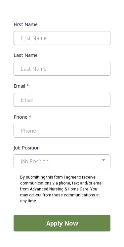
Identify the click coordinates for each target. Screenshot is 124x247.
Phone (22, 117)
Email (21, 86)
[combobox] (62, 161)
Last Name (26, 55)
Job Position (27, 147)
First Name (26, 24)
